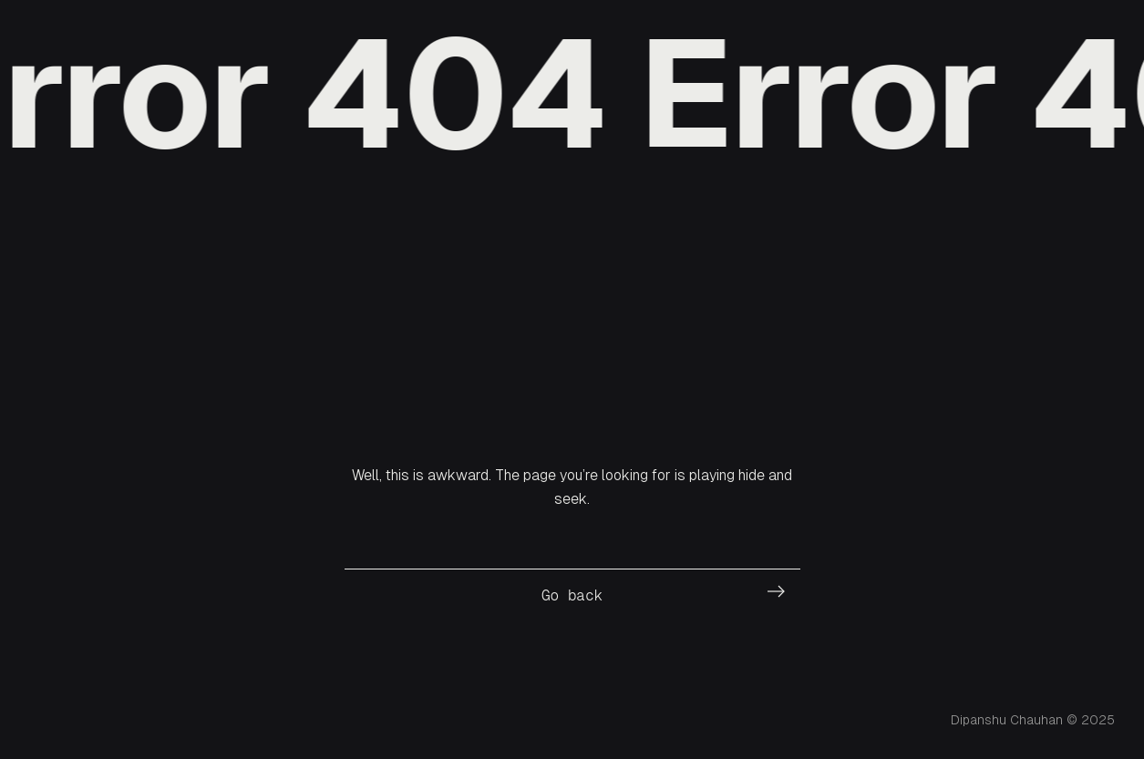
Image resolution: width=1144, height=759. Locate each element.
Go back (572, 595)
